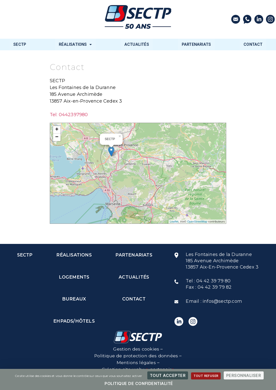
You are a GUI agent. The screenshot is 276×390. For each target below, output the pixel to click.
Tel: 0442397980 (69, 114)
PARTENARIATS (196, 44)
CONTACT (253, 44)
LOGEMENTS (74, 277)
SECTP (19, 44)
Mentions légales (136, 362)
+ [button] (56, 130)
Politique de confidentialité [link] (139, 383)
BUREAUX (74, 299)
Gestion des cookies (136, 349)
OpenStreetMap (197, 221)
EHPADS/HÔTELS (74, 321)
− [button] (56, 137)
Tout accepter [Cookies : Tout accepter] (168, 375)
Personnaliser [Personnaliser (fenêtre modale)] (243, 375)
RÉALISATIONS (75, 44)
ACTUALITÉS (136, 44)
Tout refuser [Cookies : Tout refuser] (206, 376)
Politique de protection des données (136, 356)
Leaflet (174, 221)
